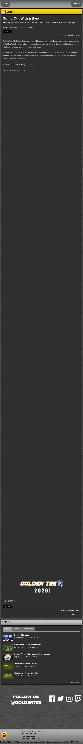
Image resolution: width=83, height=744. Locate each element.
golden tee (12, 601)
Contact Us (35, 738)
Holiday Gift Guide (21, 635)
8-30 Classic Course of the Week (27, 645)
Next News (75, 35)
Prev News (65, 35)
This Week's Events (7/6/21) (25, 664)
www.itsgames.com (29, 736)
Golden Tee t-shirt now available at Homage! (32, 654)
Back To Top (76, 614)
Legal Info (25, 738)
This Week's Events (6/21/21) (26, 673)
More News (75, 682)
